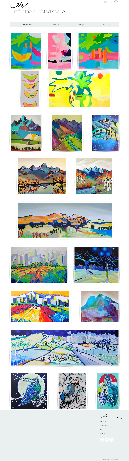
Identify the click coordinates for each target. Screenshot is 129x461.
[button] (115, 2)
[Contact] (104, 426)
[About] (103, 422)
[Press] (102, 429)
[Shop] (102, 433)
